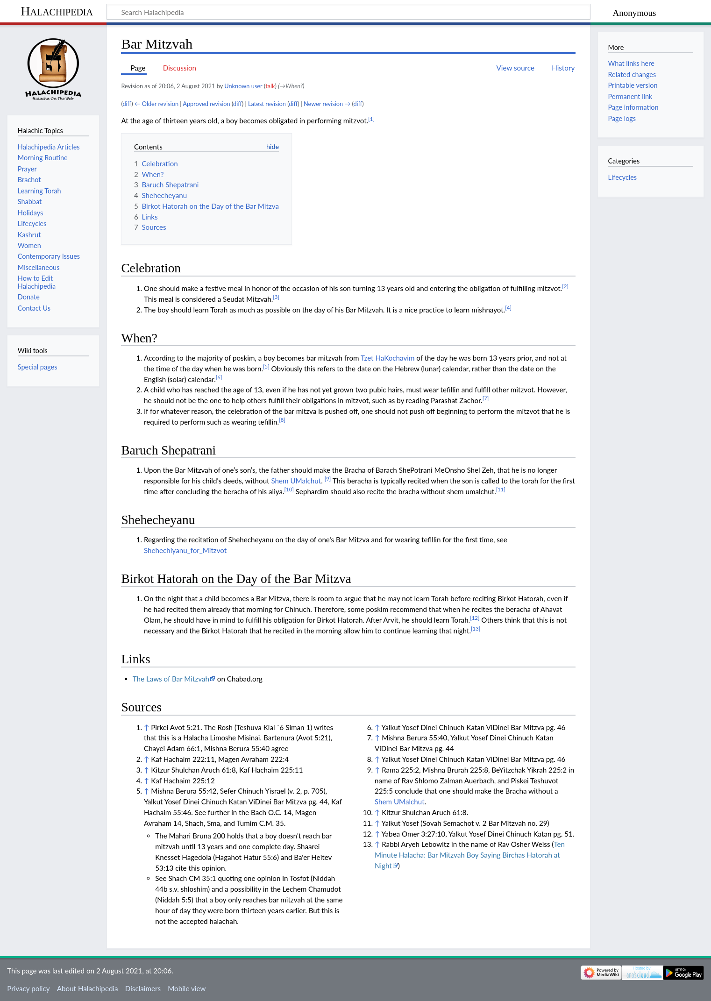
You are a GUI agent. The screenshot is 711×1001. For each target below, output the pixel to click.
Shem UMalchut (296, 480)
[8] (282, 420)
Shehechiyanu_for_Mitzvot (185, 550)
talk (270, 86)
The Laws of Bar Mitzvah (171, 678)
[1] (371, 119)
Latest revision (267, 103)
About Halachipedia (87, 988)
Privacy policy (28, 988)
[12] (474, 618)
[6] (219, 377)
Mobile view (187, 988)
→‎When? (291, 86)
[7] (486, 398)
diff (126, 103)
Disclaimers (143, 988)
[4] (508, 308)
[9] (328, 479)
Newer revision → (327, 103)
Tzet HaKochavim (387, 358)
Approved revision (206, 103)
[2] (565, 286)
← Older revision (156, 103)
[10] (289, 489)
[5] (266, 366)
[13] (475, 628)
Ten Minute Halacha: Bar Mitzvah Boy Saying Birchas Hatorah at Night (470, 855)
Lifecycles (622, 177)
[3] (276, 297)
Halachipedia (57, 11)
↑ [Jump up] (146, 727)
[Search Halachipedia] (348, 11)
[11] (500, 489)
